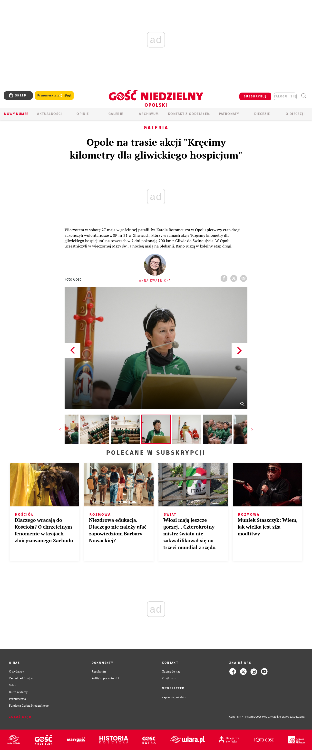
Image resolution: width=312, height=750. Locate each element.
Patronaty (229, 114)
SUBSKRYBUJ (255, 96)
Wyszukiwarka (303, 95)
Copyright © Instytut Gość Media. (249, 716)
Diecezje (262, 114)
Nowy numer (16, 114)
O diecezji (295, 114)
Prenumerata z (54, 95)
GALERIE (115, 114)
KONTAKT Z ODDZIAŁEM (189, 114)
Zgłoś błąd (20, 717)
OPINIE (83, 114)
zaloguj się (285, 96)
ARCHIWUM (149, 114)
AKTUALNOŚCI (49, 114)
